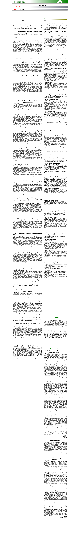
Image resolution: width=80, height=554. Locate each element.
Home (42, 0)
